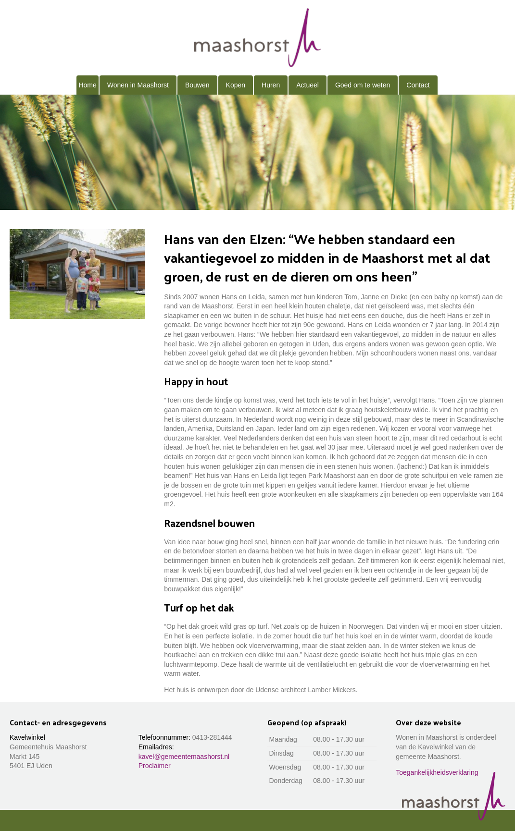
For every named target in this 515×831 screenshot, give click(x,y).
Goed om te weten (362, 85)
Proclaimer (154, 766)
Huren (271, 85)
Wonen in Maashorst (138, 85)
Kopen (235, 85)
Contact (417, 85)
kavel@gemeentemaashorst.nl (183, 756)
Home (87, 85)
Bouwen (197, 85)
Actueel (307, 85)
